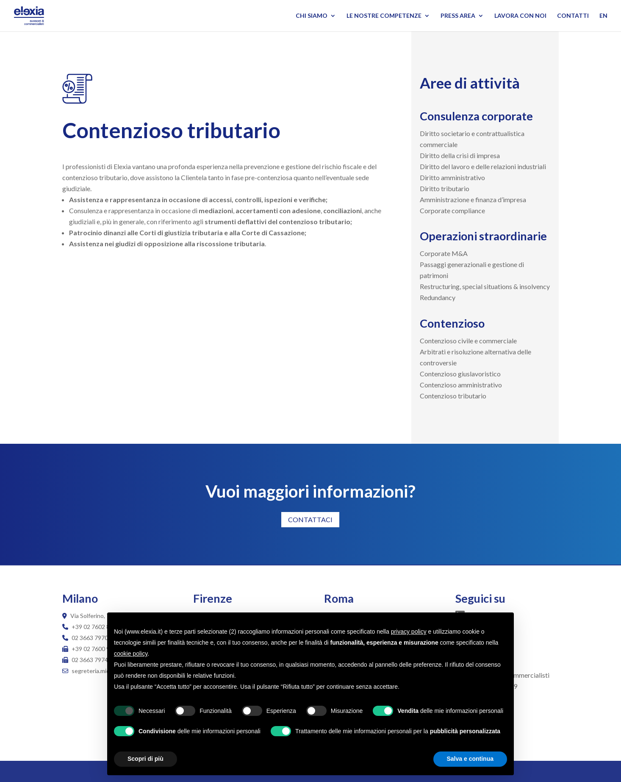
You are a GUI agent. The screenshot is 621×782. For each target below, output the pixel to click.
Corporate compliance (452, 210)
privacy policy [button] (409, 631)
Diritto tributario (444, 188)
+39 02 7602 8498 (96, 626)
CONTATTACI (310, 519)
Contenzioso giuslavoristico (460, 374)
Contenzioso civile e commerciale (468, 341)
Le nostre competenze (384, 16)
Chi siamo (311, 16)
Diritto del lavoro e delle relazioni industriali (483, 166)
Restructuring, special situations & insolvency (485, 286)
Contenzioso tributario (453, 396)
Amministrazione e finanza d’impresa (473, 199)
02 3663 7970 (90, 637)
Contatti (573, 16)
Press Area (458, 16)
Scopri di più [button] (146, 758)
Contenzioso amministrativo (461, 385)
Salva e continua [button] (470, 758)
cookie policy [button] (130, 653)
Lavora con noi (520, 16)
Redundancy (437, 297)
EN (603, 16)
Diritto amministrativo (452, 177)
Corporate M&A (444, 253)
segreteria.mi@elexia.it (97, 670)
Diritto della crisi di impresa (460, 155)
